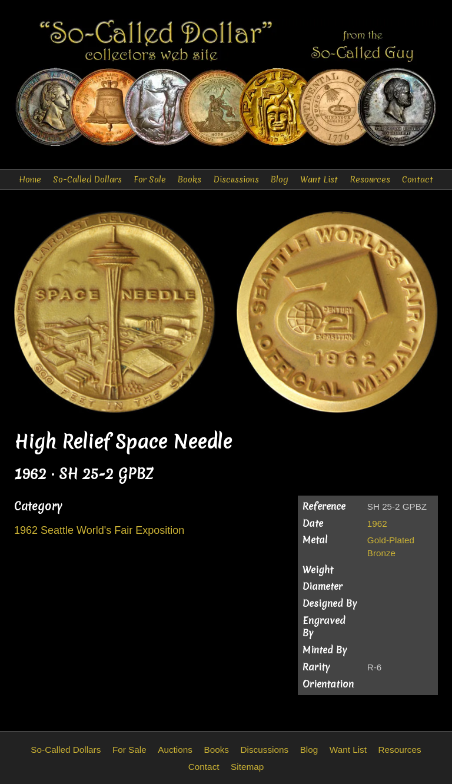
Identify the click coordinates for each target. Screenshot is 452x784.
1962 (377, 524)
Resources (370, 179)
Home (30, 179)
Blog (279, 179)
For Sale (150, 179)
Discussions (236, 179)
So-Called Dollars (87, 179)
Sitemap (247, 767)
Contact (417, 179)
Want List (319, 179)
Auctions (175, 750)
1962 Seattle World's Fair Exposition (99, 530)
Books (189, 179)
